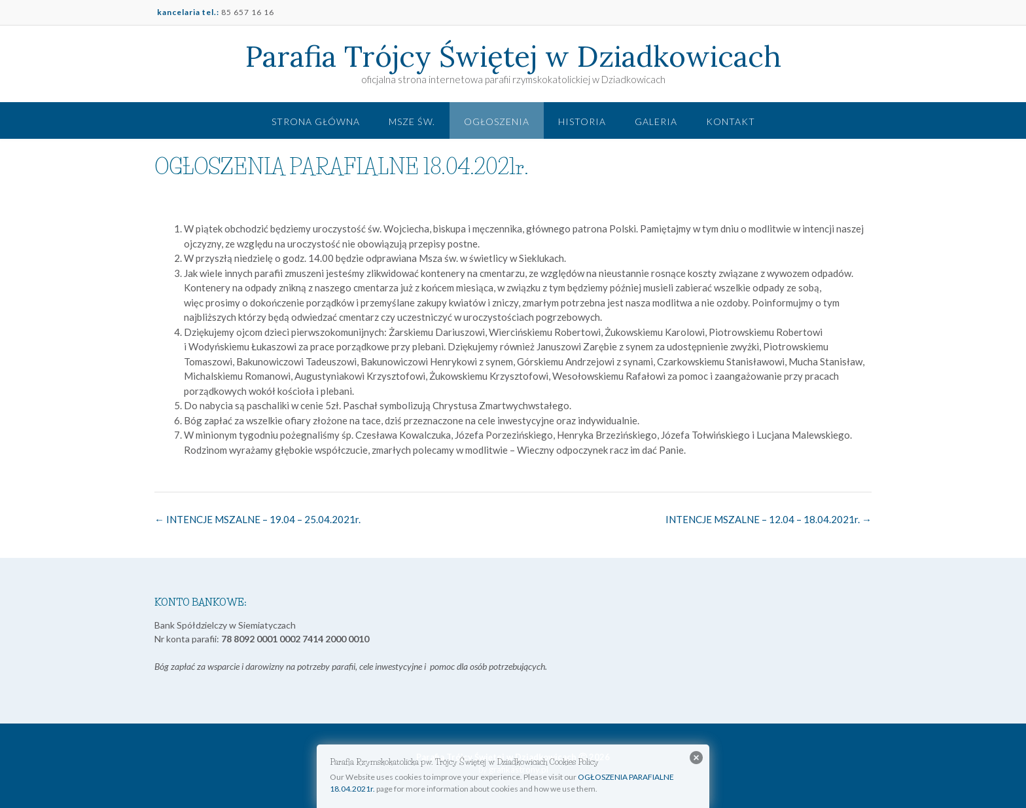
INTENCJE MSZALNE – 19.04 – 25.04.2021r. (257, 519)
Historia (582, 121)
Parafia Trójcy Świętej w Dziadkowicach (513, 56)
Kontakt (730, 121)
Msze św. (412, 121)
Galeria (656, 121)
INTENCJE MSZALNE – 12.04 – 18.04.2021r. (768, 519)
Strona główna (316, 121)
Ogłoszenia (496, 121)
